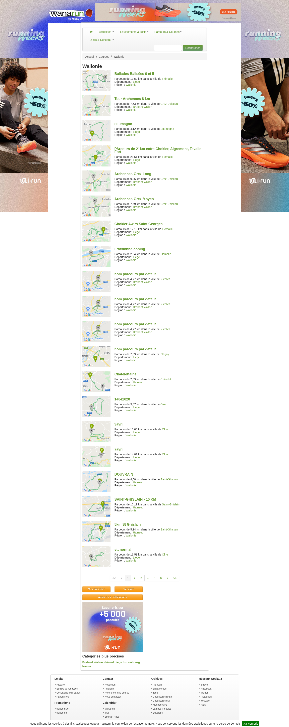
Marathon (110, 708)
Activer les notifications (112, 597)
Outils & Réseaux (102, 39)
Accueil (89, 56)
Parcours (157, 684)
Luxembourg (131, 662)
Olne (163, 404)
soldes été (62, 712)
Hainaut (138, 382)
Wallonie (131, 84)
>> (175, 578)
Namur (86, 666)
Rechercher (192, 47)
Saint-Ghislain (169, 479)
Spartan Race (112, 716)
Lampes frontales (162, 708)
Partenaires (63, 696)
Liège (136, 81)
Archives (157, 678)
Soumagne (167, 128)
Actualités (106, 31)
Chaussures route (162, 696)
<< (114, 578)
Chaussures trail (161, 700)
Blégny (164, 354)
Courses (104, 56)
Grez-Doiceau (169, 103)
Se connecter (96, 589)
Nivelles (165, 279)
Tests (155, 692)
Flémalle (167, 78)
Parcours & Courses (168, 31)
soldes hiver (63, 708)
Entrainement (160, 688)
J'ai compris (250, 723)
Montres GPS (160, 704)
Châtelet (165, 379)
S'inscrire (128, 589)
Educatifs (158, 712)
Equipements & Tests (134, 31)
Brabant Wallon (142, 106)
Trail (107, 712)
